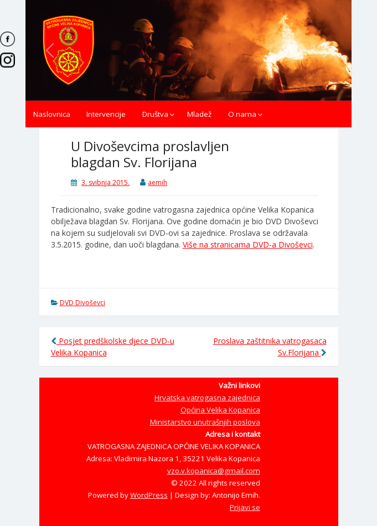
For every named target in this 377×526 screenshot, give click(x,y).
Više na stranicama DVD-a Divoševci (248, 244)
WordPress (149, 495)
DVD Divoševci (82, 302)
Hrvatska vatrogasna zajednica (207, 398)
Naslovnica (51, 114)
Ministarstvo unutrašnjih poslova (205, 422)
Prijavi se (245, 507)
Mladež (199, 114)
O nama (242, 114)
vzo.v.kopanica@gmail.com (213, 471)
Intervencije (106, 114)
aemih (157, 182)
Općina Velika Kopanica (220, 410)
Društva (155, 114)
